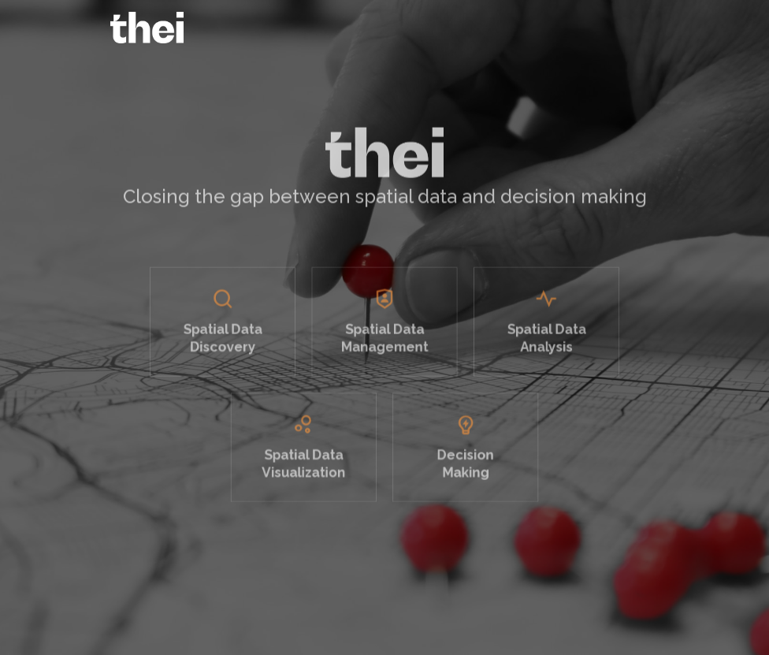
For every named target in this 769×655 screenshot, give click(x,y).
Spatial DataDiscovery (235, 348)
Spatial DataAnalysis (533, 348)
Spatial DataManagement (384, 348)
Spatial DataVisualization (309, 463)
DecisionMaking (459, 463)
